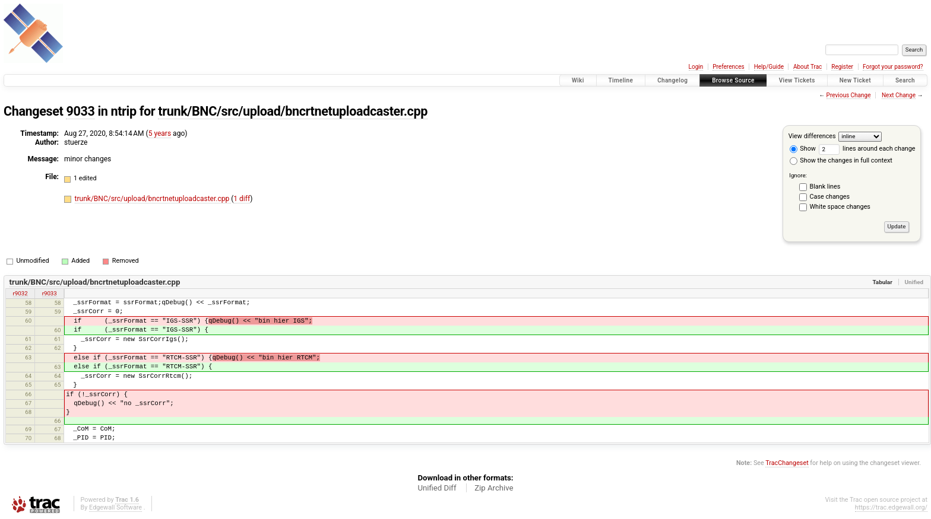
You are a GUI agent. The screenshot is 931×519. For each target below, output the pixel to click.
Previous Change (848, 95)
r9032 (20, 293)
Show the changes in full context (841, 160)
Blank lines (825, 186)
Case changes (830, 196)
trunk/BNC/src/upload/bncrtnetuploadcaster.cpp (293, 111)
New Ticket (855, 80)
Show (803, 148)
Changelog (672, 80)
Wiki (578, 80)
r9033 (49, 293)
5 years (159, 133)
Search (905, 80)
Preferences (728, 66)
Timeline (621, 80)
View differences (812, 136)
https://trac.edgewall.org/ (891, 507)
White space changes (840, 207)
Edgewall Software (115, 507)
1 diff (241, 199)
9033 (80, 111)
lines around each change (867, 148)
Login (696, 66)
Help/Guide (769, 66)
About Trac (807, 66)
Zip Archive (493, 487)
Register (842, 66)
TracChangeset (786, 463)
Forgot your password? (893, 66)
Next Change (899, 95)
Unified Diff (436, 487)
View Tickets (797, 80)
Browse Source (733, 80)
